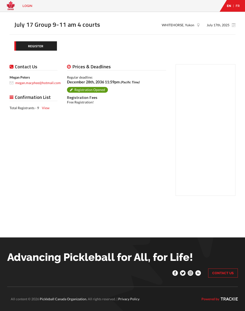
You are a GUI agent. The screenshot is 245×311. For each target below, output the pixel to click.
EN (229, 6)
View (46, 108)
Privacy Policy (128, 299)
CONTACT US (223, 273)
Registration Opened (89, 90)
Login (27, 6)
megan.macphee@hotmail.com (38, 83)
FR (238, 6)
